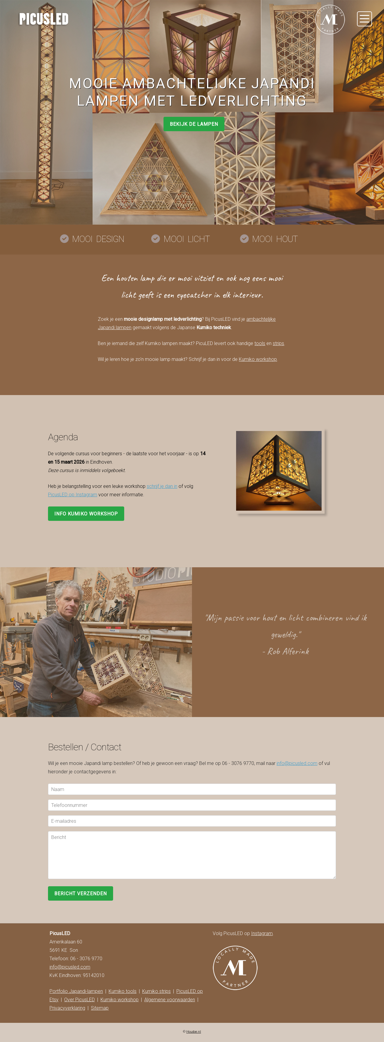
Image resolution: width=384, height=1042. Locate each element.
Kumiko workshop (258, 359)
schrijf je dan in (162, 486)
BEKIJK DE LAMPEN (194, 124)
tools (259, 343)
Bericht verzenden (80, 893)
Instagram (262, 933)
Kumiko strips (156, 991)
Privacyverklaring (67, 1008)
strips (278, 343)
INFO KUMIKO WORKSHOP (86, 514)
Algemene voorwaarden (169, 999)
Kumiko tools (122, 991)
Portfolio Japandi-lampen (76, 991)
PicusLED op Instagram (72, 494)
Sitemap (100, 1008)
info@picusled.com (297, 763)
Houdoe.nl (193, 1032)
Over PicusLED (79, 999)
